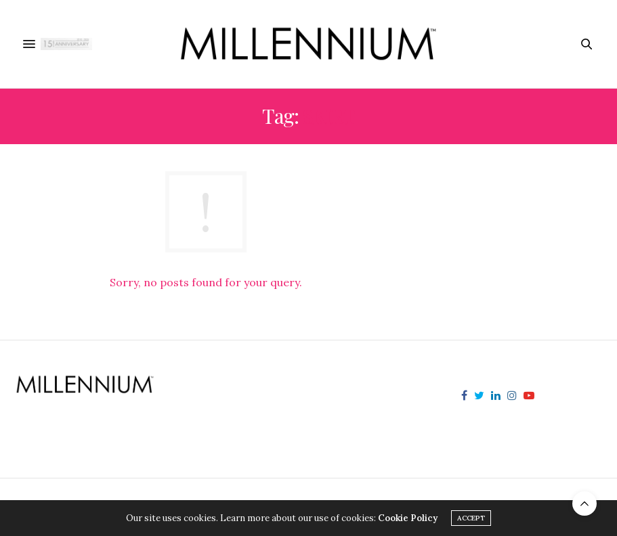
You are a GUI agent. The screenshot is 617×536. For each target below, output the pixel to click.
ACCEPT (471, 518)
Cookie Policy (408, 518)
